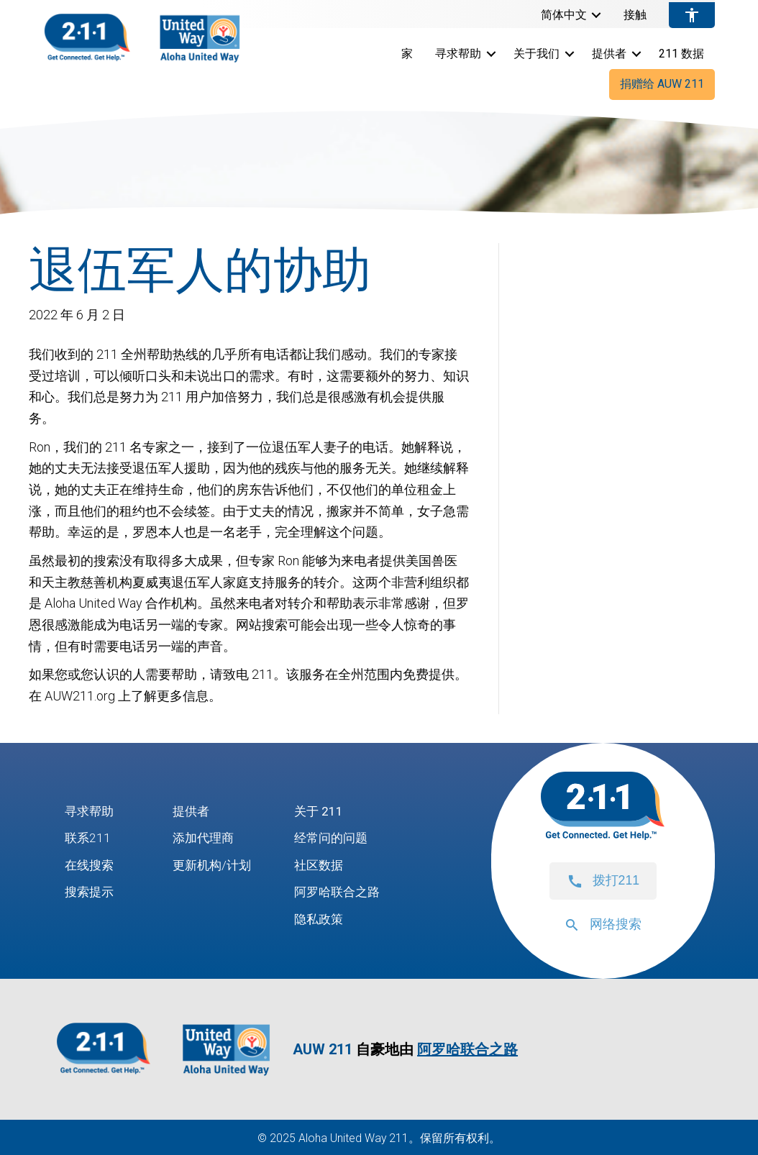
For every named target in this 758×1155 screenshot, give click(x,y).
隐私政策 (324, 919)
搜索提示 (91, 892)
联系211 (88, 838)
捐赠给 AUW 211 (662, 84)
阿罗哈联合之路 (343, 892)
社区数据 (324, 864)
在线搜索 (91, 864)
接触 (635, 15)
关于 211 (323, 810)
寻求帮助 (458, 53)
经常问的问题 (337, 838)
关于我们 (536, 53)
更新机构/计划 (214, 864)
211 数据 (681, 53)
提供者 (609, 53)
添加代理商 (205, 838)
